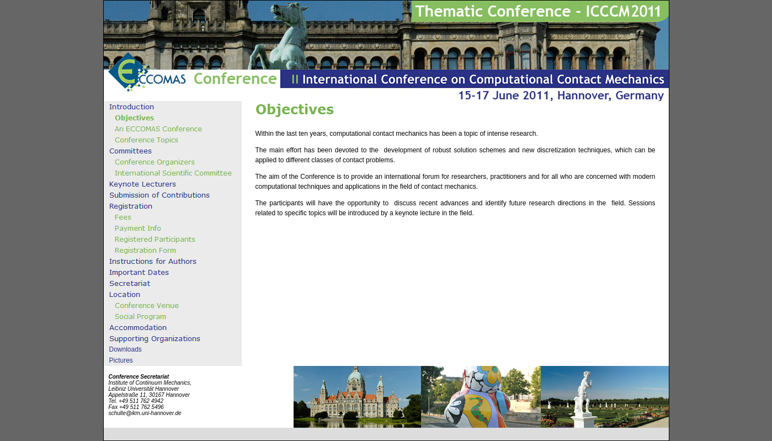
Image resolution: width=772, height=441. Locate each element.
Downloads (125, 349)
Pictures (121, 360)
